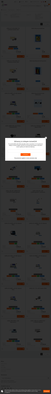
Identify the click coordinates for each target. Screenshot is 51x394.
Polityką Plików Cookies (36, 390)
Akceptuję (46, 391)
